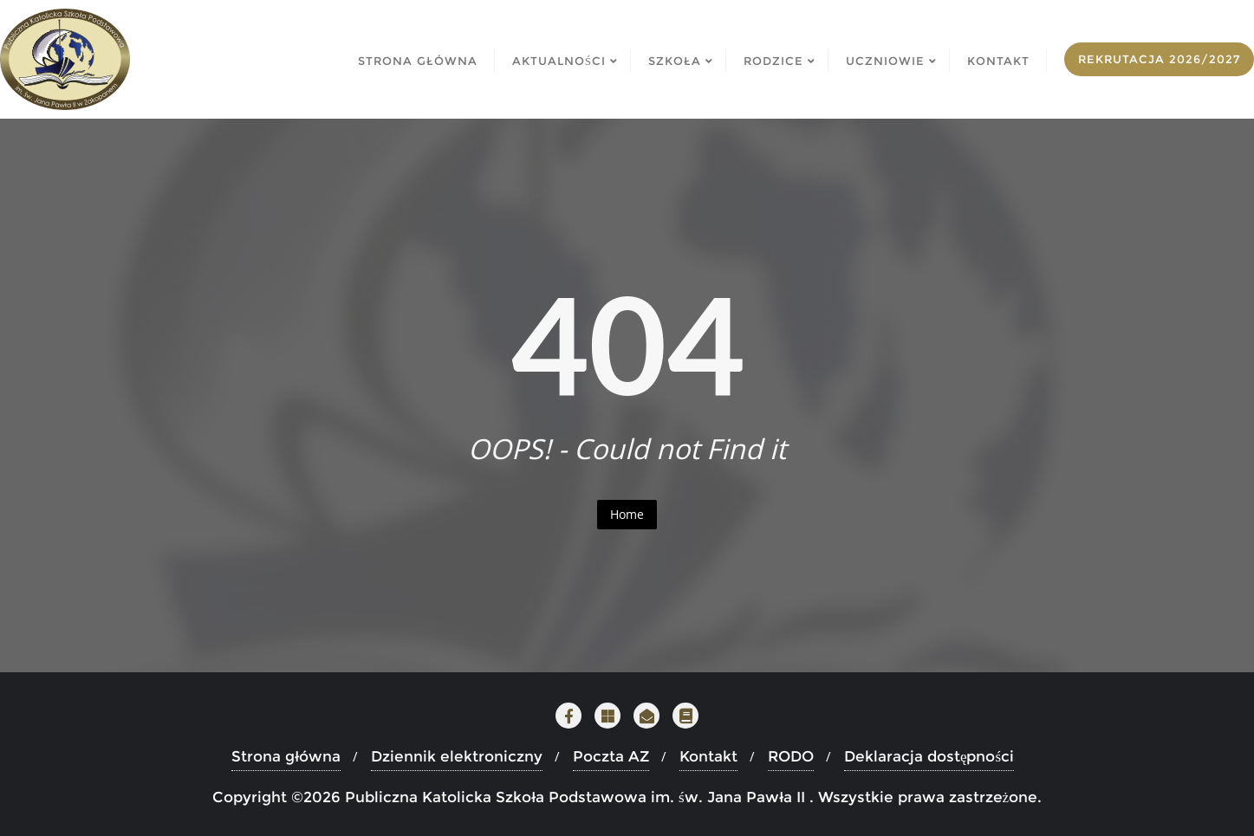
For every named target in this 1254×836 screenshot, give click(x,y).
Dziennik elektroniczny (457, 756)
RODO (791, 756)
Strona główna (286, 756)
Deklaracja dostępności (929, 756)
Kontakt (708, 756)
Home (627, 514)
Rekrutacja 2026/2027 (1159, 59)
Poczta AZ (611, 756)
